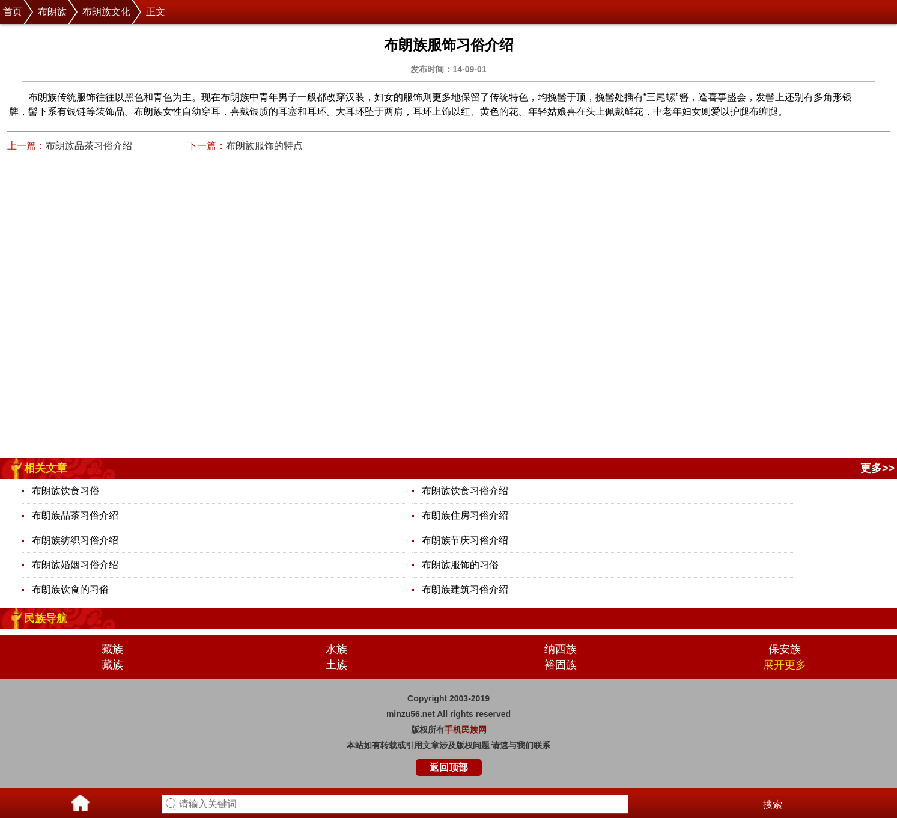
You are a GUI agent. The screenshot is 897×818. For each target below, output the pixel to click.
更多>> (877, 468)
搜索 (772, 804)
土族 (336, 665)
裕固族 (560, 665)
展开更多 (784, 665)
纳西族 (560, 649)
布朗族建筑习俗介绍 (465, 589)
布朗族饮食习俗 (65, 491)
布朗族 (52, 12)
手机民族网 (466, 729)
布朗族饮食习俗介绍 (465, 491)
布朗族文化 (106, 12)
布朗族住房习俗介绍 (465, 515)
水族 (336, 649)
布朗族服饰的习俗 (460, 565)
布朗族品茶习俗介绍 (89, 146)
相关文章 (45, 468)
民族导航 (45, 618)
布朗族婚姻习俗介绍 (75, 565)
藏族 (112, 649)
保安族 (784, 649)
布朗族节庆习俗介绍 (465, 540)
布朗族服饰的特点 (264, 146)
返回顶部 (449, 767)
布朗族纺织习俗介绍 (75, 540)
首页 (12, 12)
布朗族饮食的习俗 (70, 589)
